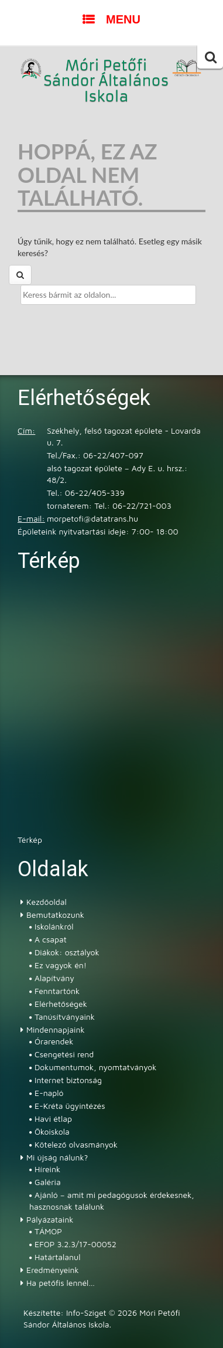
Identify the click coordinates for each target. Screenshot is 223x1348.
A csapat (51, 939)
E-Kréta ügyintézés (70, 1106)
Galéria (48, 1182)
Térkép (30, 840)
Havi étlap (53, 1119)
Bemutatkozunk (55, 915)
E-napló (49, 1093)
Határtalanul (57, 1257)
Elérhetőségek (61, 1004)
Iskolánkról (54, 926)
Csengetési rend (64, 1054)
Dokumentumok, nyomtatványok (95, 1067)
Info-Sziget (86, 1313)
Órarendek (54, 1041)
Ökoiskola (52, 1131)
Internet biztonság (68, 1080)
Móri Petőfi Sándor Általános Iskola (106, 81)
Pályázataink (49, 1219)
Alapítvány (54, 978)
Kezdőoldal (46, 902)
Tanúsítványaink (65, 1017)
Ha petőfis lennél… (60, 1283)
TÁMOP (48, 1231)
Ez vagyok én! (61, 965)
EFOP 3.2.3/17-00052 (75, 1244)
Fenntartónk (57, 991)
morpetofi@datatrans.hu (92, 518)
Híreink (47, 1169)
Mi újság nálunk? (57, 1157)
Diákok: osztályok (67, 952)
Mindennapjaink (55, 1029)
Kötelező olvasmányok (76, 1144)
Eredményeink (52, 1270)
